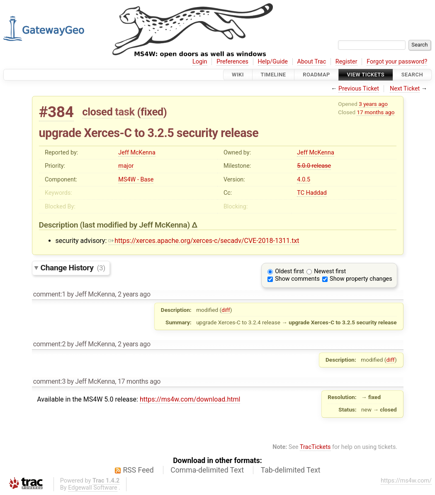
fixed (152, 111)
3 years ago (373, 103)
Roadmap (316, 74)
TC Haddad (312, 192)
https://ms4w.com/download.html (190, 399)
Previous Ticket (358, 88)
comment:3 (49, 381)
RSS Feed (138, 470)
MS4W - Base (135, 179)
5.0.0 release (314, 165)
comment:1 (49, 294)
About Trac (311, 61)
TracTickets (315, 447)
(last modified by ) (136, 225)
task (124, 111)
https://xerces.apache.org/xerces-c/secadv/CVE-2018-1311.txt (203, 241)
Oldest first (289, 271)
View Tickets (365, 74)
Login (199, 61)
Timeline (273, 74)
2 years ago (134, 294)
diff (225, 309)
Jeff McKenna (136, 152)
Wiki (238, 74)
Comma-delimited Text (207, 470)
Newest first (330, 271)
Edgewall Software (92, 487)
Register (346, 61)
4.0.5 (303, 179)
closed (97, 111)
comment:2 (49, 344)
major (126, 165)
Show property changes (361, 278)
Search (412, 74)
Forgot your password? (397, 61)
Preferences (232, 61)
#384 (56, 112)
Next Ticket (405, 88)
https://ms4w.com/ (406, 480)
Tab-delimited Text (291, 470)
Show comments (297, 278)
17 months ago (375, 112)
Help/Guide (273, 61)
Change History (73, 267)
